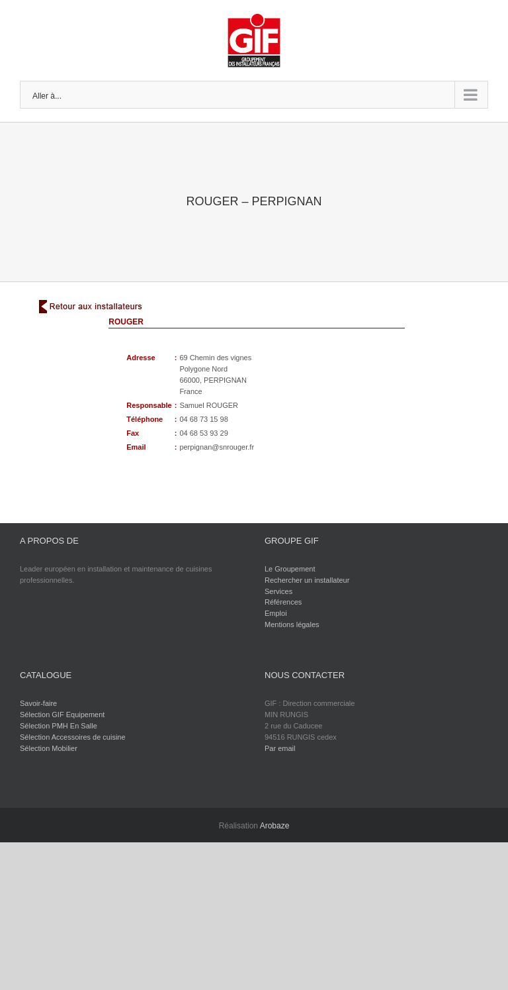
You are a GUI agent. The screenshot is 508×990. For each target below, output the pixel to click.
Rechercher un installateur (307, 580)
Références (283, 602)
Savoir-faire (38, 703)
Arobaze (275, 825)
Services (278, 591)
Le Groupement (290, 569)
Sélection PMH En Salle (58, 726)
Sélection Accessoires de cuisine (73, 737)
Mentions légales (292, 624)
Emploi (276, 613)
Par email (280, 748)
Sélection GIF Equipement (62, 714)
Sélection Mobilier (48, 748)
